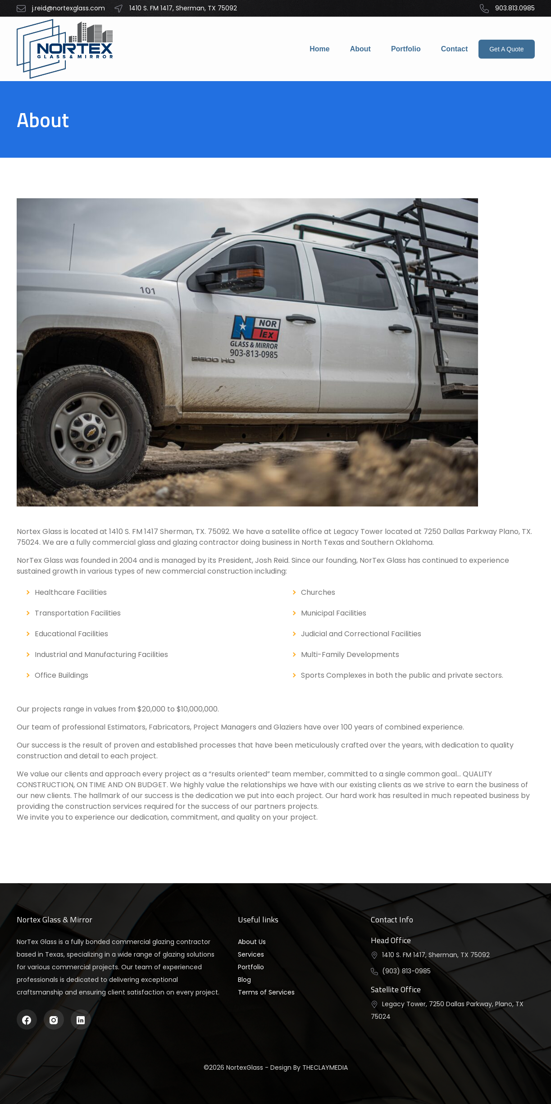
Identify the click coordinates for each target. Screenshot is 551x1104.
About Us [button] (252, 941)
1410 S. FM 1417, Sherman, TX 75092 (175, 8)
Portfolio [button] (251, 967)
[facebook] (26, 1019)
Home (319, 49)
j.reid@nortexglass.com (61, 8)
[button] (66, 49)
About (360, 49)
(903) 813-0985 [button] (406, 971)
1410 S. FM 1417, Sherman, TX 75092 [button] (436, 954)
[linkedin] (80, 1019)
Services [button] (251, 954)
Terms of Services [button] (266, 992)
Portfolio (406, 49)
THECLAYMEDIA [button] (325, 1067)
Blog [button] (244, 979)
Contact (454, 49)
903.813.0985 (507, 8)
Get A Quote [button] (506, 49)
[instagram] (53, 1019)
